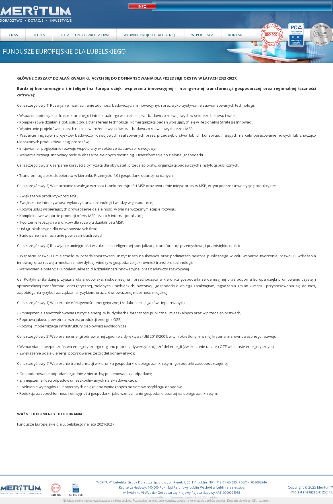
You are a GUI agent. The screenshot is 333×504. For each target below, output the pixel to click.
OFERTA (38, 35)
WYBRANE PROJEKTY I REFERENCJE (150, 35)
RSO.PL (327, 492)
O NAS (12, 35)
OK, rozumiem (261, 500)
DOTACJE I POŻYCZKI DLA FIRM (84, 35)
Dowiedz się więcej (239, 500)
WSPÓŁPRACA (202, 35)
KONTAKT (236, 35)
